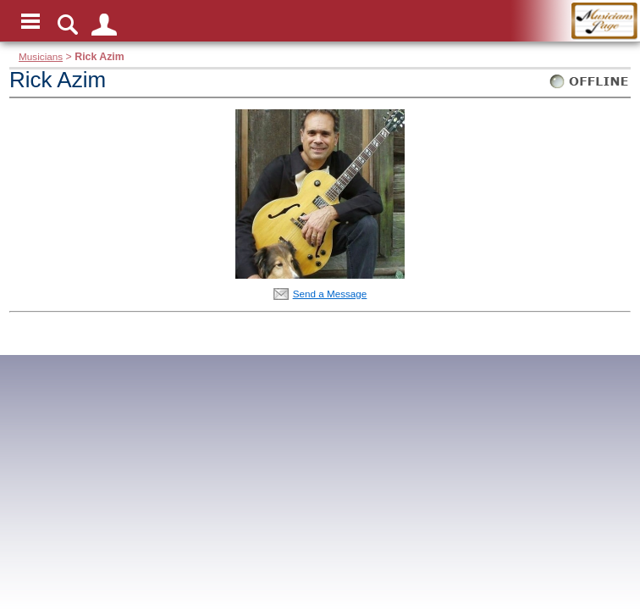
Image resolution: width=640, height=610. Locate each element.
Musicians (41, 56)
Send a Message (330, 293)
